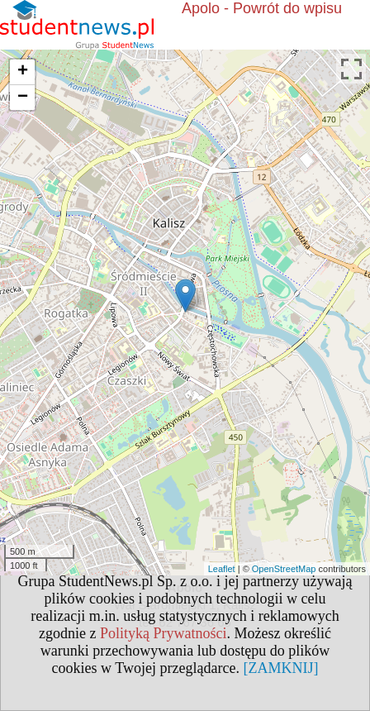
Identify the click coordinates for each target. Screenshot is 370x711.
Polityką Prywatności (163, 633)
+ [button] (22, 72)
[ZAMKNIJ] (280, 668)
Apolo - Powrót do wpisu (262, 8)
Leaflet (221, 569)
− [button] (22, 97)
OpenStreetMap (284, 569)
